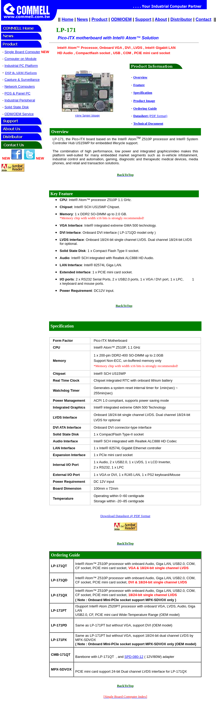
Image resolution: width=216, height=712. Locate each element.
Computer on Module (20, 59)
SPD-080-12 (133, 657)
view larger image (87, 115)
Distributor (181, 19)
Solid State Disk (16, 107)
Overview (140, 77)
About (161, 19)
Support (143, 19)
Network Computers (19, 86)
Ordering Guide (145, 108)
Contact (204, 19)
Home (67, 19)
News (82, 19)
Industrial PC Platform (21, 66)
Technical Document (148, 123)
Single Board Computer (22, 52)
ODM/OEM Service (19, 114)
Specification (142, 93)
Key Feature (61, 193)
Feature (139, 85)
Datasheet (140, 116)
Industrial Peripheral (19, 100)
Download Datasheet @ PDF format (125, 516)
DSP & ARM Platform (21, 73)
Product (99, 19)
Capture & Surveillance (22, 80)
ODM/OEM (121, 19)
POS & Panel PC (17, 93)
